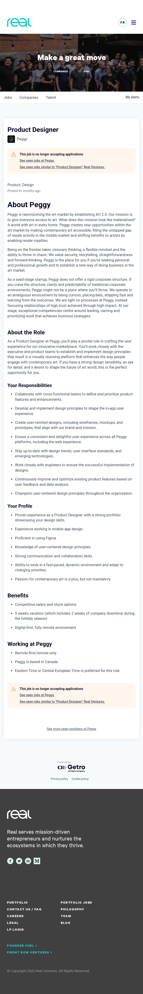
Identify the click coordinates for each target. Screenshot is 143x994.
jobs (8, 97)
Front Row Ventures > (29, 952)
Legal (13, 923)
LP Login (15, 929)
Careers (15, 916)
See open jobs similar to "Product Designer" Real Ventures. (62, 167)
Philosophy (72, 909)
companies (28, 97)
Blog (65, 923)
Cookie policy (80, 779)
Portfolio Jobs (76, 902)
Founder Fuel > (22, 945)
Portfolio (17, 902)
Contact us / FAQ (24, 909)
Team (66, 916)
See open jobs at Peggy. (37, 160)
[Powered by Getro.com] (71, 767)
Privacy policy (59, 779)
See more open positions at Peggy (71, 729)
